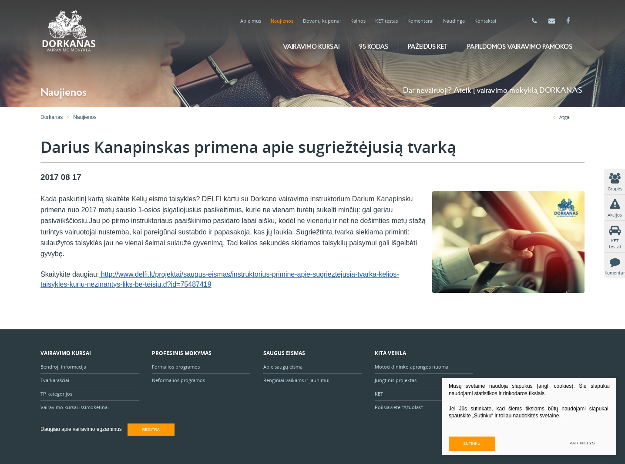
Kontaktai (485, 20)
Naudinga (454, 20)
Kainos (358, 20)
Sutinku (472, 443)
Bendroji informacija (63, 366)
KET (379, 393)
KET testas (386, 20)
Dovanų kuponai (322, 20)
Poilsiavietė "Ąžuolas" (399, 407)
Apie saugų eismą (283, 366)
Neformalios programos (178, 380)
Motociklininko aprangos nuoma (411, 366)
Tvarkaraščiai (54, 380)
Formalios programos (176, 366)
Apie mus (250, 20)
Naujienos (282, 20)
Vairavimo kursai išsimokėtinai (74, 407)
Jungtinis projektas (396, 380)
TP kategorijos (56, 393)
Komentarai (420, 20)
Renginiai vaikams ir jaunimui (296, 380)
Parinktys (582, 443)
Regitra (151, 429)
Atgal (562, 117)
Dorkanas (51, 117)
